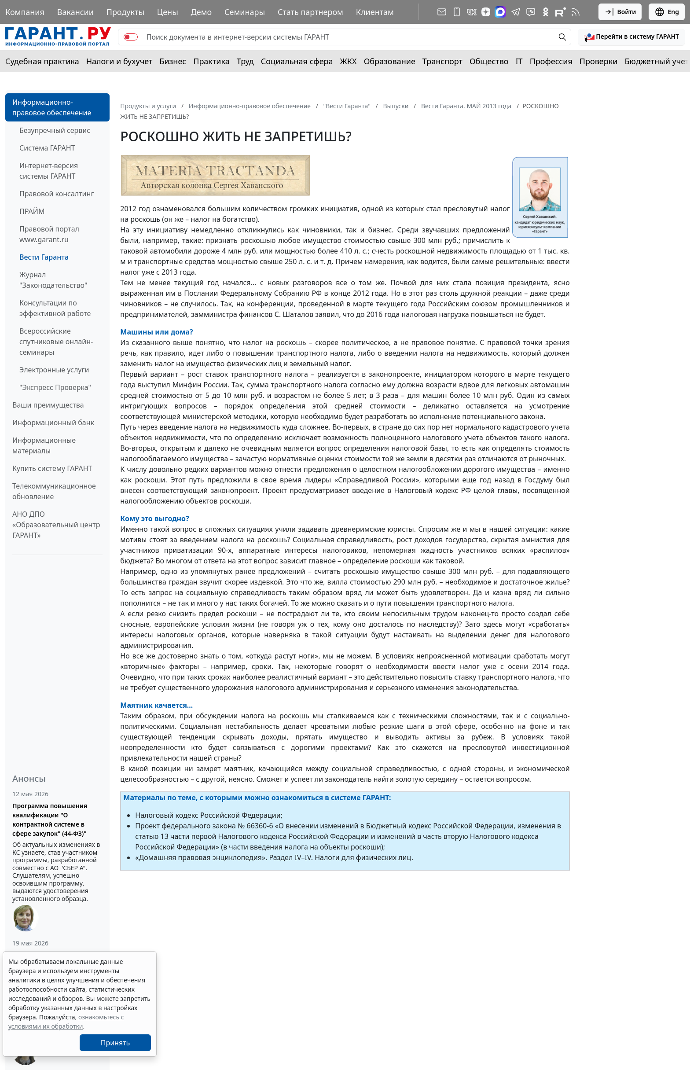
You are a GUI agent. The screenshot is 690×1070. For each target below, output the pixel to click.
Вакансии (75, 12)
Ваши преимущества (48, 405)
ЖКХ (348, 61)
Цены (167, 12)
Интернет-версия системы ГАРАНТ (48, 171)
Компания (24, 12)
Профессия (551, 61)
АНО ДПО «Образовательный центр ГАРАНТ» (56, 524)
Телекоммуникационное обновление (54, 491)
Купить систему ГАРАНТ (52, 468)
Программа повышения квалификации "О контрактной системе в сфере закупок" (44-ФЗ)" (49, 820)
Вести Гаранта (44, 257)
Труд (245, 61)
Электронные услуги (54, 370)
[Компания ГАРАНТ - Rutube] (560, 12)
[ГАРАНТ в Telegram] (515, 12)
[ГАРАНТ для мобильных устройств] (456, 12)
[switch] (131, 36)
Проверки (599, 61)
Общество (489, 61)
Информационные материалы (44, 445)
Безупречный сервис (54, 130)
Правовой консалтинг (56, 194)
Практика (211, 61)
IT (519, 61)
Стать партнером (310, 12)
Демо (201, 12)
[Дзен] (485, 11)
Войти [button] (620, 12)
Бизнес (172, 61)
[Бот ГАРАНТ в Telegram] (530, 12)
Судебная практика (42, 61)
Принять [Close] (115, 1043)
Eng (666, 12)
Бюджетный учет (656, 61)
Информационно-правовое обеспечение (51, 107)
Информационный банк (53, 422)
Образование (389, 61)
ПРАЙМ (31, 211)
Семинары (244, 12)
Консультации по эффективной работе (55, 308)
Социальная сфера (297, 61)
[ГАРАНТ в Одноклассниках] (545, 12)
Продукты (125, 12)
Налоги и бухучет (119, 61)
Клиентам (375, 12)
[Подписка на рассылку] (442, 12)
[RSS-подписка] (575, 12)
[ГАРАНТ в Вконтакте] (471, 12)
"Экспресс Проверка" (55, 387)
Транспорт (442, 61)
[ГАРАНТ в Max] (500, 12)
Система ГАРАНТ (47, 148)
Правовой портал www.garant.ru (49, 234)
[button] (631, 37)
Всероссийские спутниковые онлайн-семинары (56, 341)
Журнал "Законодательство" (53, 280)
